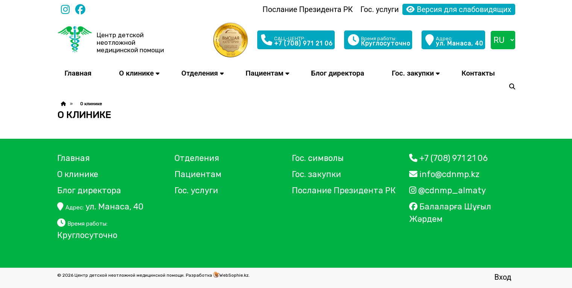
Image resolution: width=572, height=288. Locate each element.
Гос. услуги (379, 9)
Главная (78, 73)
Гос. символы (318, 158)
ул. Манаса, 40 (100, 207)
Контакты (478, 73)
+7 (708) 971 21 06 (448, 158)
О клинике (136, 73)
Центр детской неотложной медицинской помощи (130, 42)
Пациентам (265, 73)
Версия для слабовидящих (458, 9)
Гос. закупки (413, 73)
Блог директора (337, 73)
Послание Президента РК (307, 9)
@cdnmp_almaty (447, 190)
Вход (503, 277)
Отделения (199, 73)
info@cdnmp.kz (444, 174)
